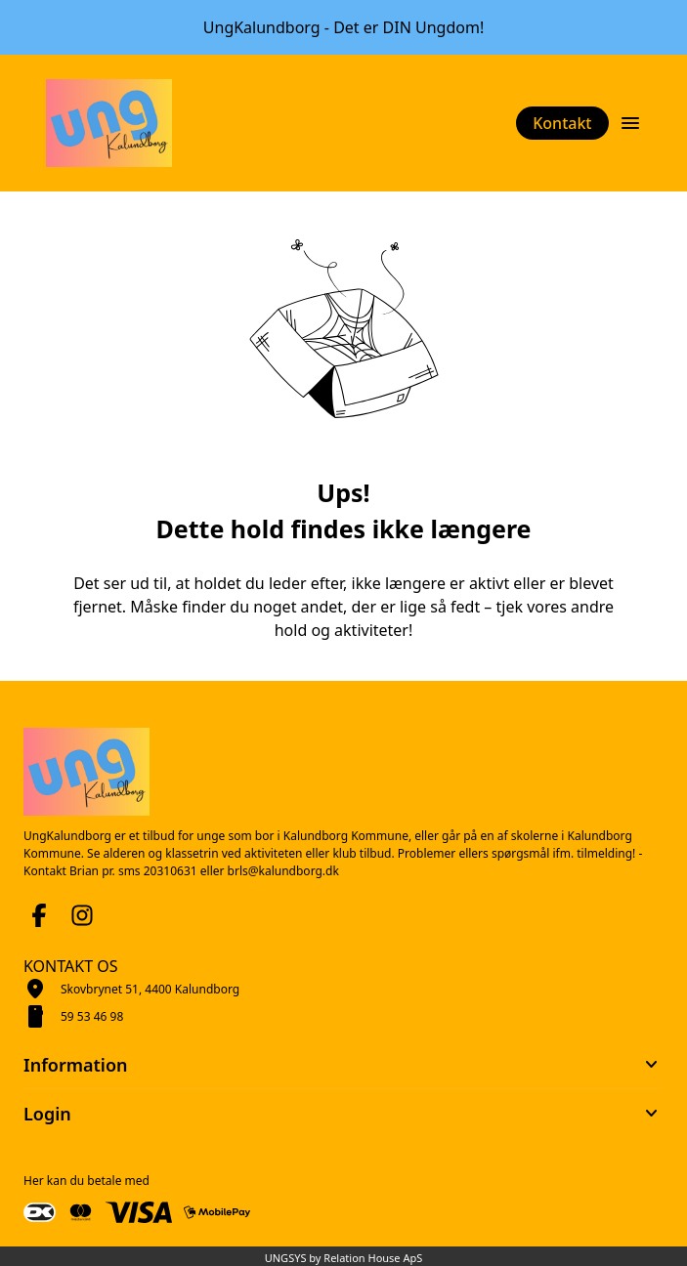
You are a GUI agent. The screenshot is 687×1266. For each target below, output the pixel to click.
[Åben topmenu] (630, 123)
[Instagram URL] (82, 915)
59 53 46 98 (92, 1016)
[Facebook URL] (39, 915)
